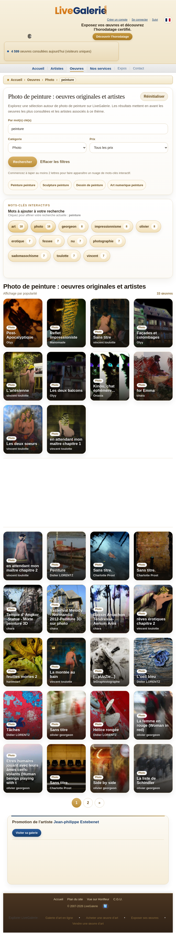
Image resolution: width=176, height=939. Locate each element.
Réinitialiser (154, 96)
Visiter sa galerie (27, 832)
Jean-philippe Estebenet (76, 822)
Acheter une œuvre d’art (102, 918)
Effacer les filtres (55, 162)
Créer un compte (117, 19)
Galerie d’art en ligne (59, 918)
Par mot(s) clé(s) (19, 120)
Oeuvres (77, 68)
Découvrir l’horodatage (112, 36)
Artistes (57, 68)
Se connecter (140, 19)
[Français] (168, 20)
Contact (138, 68)
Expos (122, 68)
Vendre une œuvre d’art (88, 923)
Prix (92, 139)
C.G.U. (118, 899)
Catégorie (15, 139)
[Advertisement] (88, 493)
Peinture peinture (23, 185)
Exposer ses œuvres (144, 918)
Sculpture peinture (56, 185)
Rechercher (22, 162)
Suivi (155, 19)
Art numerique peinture (126, 185)
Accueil (38, 68)
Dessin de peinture (89, 185)
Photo (49, 80)
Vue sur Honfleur (98, 899)
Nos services (100, 68)
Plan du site (75, 899)
